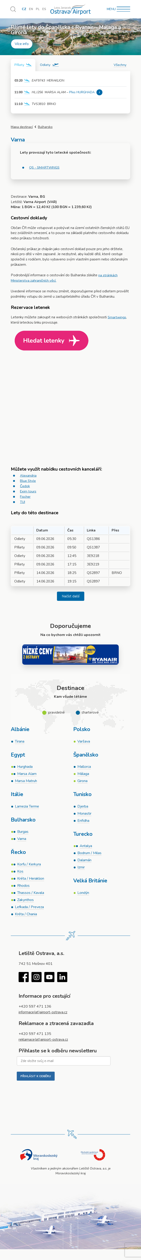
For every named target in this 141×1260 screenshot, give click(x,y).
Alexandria (28, 475)
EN (31, 9)
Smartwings (117, 317)
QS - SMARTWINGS (45, 167)
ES (44, 9)
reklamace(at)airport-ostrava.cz (44, 1042)
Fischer (25, 496)
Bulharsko (45, 127)
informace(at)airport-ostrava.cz (44, 1015)
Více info (22, 43)
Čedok (25, 485)
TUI (22, 501)
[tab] (23, 65)
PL (38, 9)
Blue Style (28, 480)
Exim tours (28, 491)
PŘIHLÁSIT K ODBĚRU (35, 1079)
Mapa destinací (22, 127)
